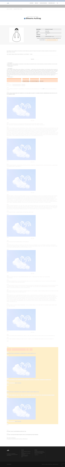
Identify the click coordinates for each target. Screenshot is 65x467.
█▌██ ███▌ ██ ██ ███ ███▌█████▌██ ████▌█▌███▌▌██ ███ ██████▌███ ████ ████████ (22, 434)
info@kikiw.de (36, 454)
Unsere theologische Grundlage (25, 453)
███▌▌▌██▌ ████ (18, 421)
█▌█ (43, 88)
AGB (22, 456)
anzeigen (52, 36)
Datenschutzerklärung (49, 464)
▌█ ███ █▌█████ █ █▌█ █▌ (21, 353)
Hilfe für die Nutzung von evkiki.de (25, 451)
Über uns (22, 452)
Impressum (43, 464)
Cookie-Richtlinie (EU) (55, 464)
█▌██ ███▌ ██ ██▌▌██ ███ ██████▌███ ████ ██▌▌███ (16, 431)
